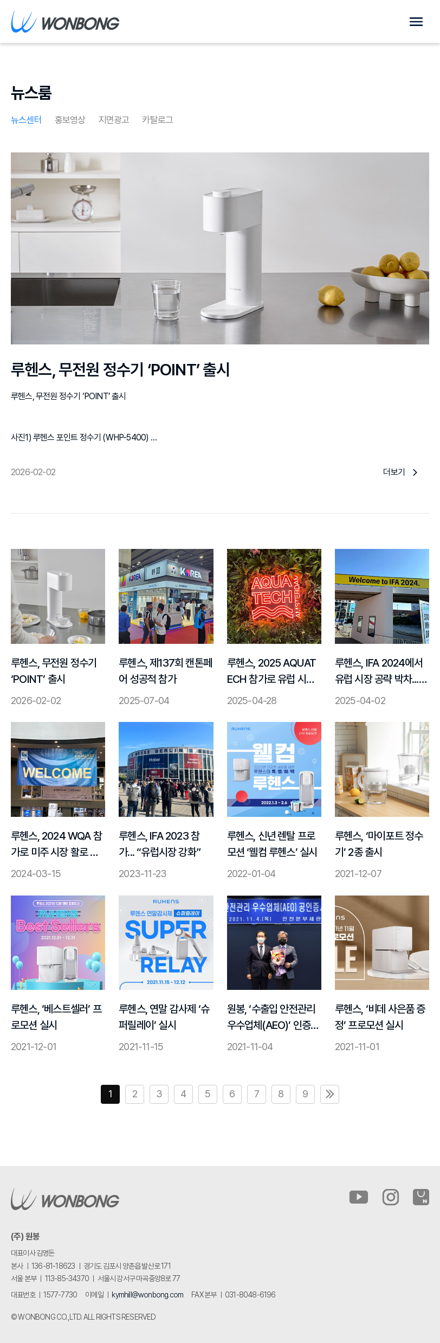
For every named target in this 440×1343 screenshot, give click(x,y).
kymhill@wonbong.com (147, 1294)
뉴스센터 (26, 119)
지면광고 (114, 119)
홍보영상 (70, 119)
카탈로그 (157, 119)
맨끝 (329, 1094)
